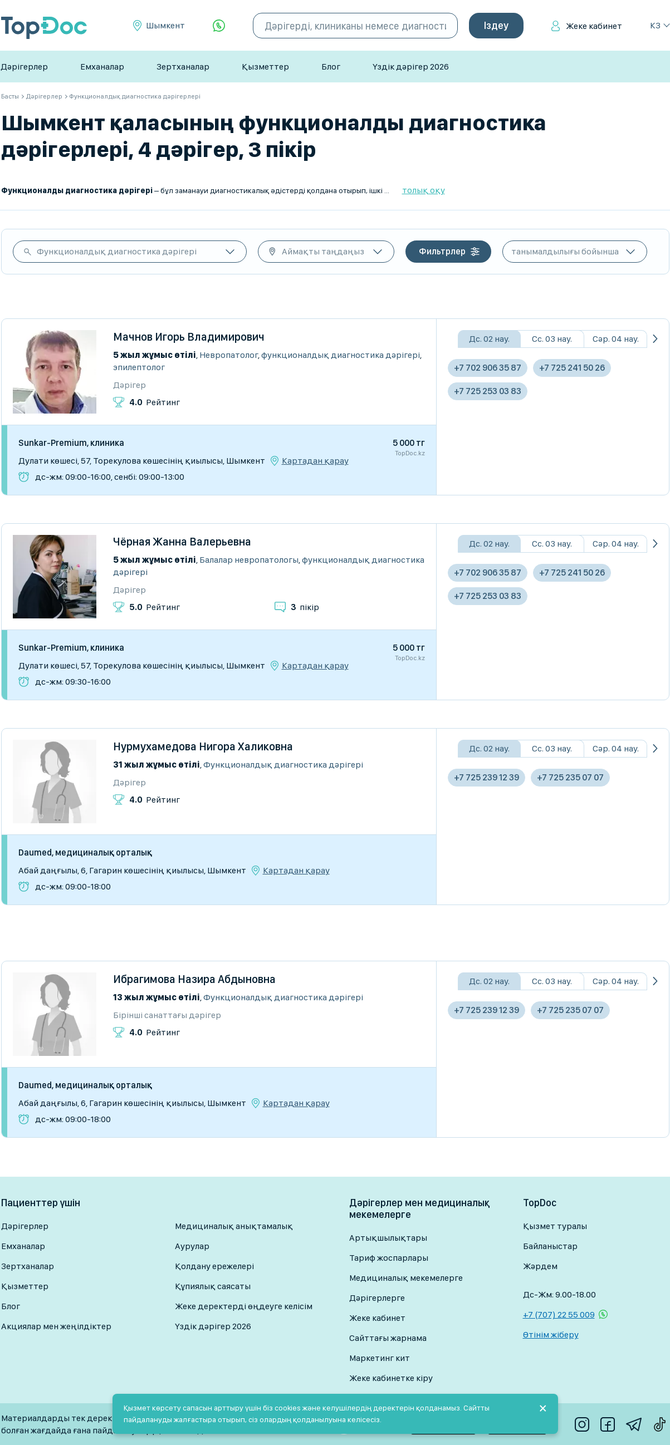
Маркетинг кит (379, 1358)
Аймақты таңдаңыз (323, 251)
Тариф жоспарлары (388, 1257)
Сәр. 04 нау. (616, 338)
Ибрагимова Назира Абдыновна (194, 979)
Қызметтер (265, 66)
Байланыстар (550, 1246)
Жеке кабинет (594, 26)
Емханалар (102, 66)
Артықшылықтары (388, 1237)
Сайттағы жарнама (388, 1338)
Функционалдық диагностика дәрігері (117, 251)
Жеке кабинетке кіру (391, 1378)
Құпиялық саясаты (213, 1286)
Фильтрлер (442, 251)
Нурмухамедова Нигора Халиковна (203, 746)
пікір (305, 607)
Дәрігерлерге (377, 1297)
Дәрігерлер (24, 66)
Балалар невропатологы (249, 559)
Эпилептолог (139, 367)
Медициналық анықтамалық (234, 1226)
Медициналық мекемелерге (406, 1277)
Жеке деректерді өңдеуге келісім (243, 1306)
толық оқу (423, 190)
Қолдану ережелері (214, 1266)
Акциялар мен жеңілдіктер (56, 1326)
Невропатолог (228, 355)
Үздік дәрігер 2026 (411, 66)
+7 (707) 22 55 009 (559, 1314)
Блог (330, 66)
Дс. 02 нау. (489, 338)
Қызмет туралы (555, 1226)
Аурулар (192, 1246)
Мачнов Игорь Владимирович (189, 336)
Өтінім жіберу (551, 1334)
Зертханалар (183, 66)
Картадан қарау (315, 461)
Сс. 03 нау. (552, 338)
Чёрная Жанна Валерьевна (182, 541)
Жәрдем (540, 1266)
